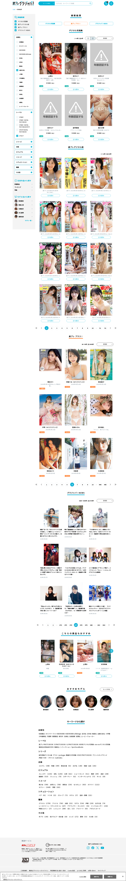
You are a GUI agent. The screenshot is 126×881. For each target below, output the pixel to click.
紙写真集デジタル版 (45, 755)
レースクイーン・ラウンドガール (53, 806)
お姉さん (55, 785)
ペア (43, 795)
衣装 (17, 147)
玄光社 (20, 58)
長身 (104, 774)
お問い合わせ (92, 870)
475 (65, 625)
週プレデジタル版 (23, 24)
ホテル (73, 795)
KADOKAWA (22, 50)
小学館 (20, 74)
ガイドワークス (23, 46)
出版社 (18, 37)
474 (60, 625)
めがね (77, 766)
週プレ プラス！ (23, 27)
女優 (68, 803)
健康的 (44, 776)
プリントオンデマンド (99, 755)
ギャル (101, 776)
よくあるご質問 (81, 870)
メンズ (74, 817)
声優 (89, 803)
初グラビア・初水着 (59, 817)
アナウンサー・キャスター (78, 806)
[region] (63, 876)
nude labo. (58, 758)
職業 (17, 167)
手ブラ (44, 817)
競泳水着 (66, 766)
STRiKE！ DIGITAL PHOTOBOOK (24, 121)
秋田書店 (21, 42)
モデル (79, 803)
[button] (111, 651)
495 (105, 485)
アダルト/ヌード (94, 809)
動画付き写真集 (71, 755)
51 (100, 328)
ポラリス (51, 758)
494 (100, 485)
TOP (14, 9)
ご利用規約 (24, 870)
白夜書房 (21, 98)
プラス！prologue (59, 755)
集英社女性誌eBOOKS (46, 747)
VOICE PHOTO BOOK (84, 755)
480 (91, 625)
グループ (63, 795)
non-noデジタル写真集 (101, 744)
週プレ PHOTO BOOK (46, 744)
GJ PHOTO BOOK (71, 744)
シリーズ (19, 142)
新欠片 (20, 90)
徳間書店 (21, 86)
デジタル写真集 (23, 21)
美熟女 (67, 785)
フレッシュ (56, 776)
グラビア (21, 136)
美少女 (44, 785)
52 (105, 328)
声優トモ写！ (43, 758)
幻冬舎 (20, 62)
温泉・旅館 (85, 795)
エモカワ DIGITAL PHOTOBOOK (23, 131)
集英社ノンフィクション (62, 747)
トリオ (52, 795)
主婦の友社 (22, 70)
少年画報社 (22, 78)
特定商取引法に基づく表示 (58, 870)
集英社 (20, 66)
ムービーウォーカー (24, 106)
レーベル (19, 112)
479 (86, 625)
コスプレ (44, 766)
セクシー (106, 785)
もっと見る (106, 689)
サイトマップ (101, 870)
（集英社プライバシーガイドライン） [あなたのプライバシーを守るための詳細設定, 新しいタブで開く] (12, 879)
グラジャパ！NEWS (24, 30)
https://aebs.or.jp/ (36, 860)
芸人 (71, 809)
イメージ (19, 157)
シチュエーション (21, 162)
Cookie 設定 (71, 870)
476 (71, 625)
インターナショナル (86, 776)
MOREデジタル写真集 (85, 744)
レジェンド (59, 809)
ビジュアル (19, 152)
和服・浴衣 (89, 766)
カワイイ (93, 785)
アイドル (58, 803)
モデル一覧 (28, 220)
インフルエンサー (99, 806)
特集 (16, 190)
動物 (84, 817)
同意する (110, 876)
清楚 (43, 787)
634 (104, 625)
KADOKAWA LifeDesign (25, 54)
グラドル (45, 803)
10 (93, 328)
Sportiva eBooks (76, 747)
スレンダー (46, 774)
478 (81, 625)
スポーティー (69, 776)
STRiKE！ (21, 117)
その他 (18, 172)
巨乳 (58, 774)
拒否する (96, 876)
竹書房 (20, 82)
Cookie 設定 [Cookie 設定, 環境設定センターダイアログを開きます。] (82, 876)
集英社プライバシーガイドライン (38, 870)
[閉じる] (123, 876)
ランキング (18, 187)
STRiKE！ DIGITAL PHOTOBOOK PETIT (24, 126)
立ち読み (50, 89)
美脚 (94, 774)
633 (98, 625)
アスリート (82, 809)
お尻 (68, 774)
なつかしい (79, 785)
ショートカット (81, 774)
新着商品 (17, 184)
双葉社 (20, 102)
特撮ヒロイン (46, 809)
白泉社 (20, 94)
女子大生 (99, 803)
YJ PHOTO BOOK (59, 744)
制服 (55, 766)
